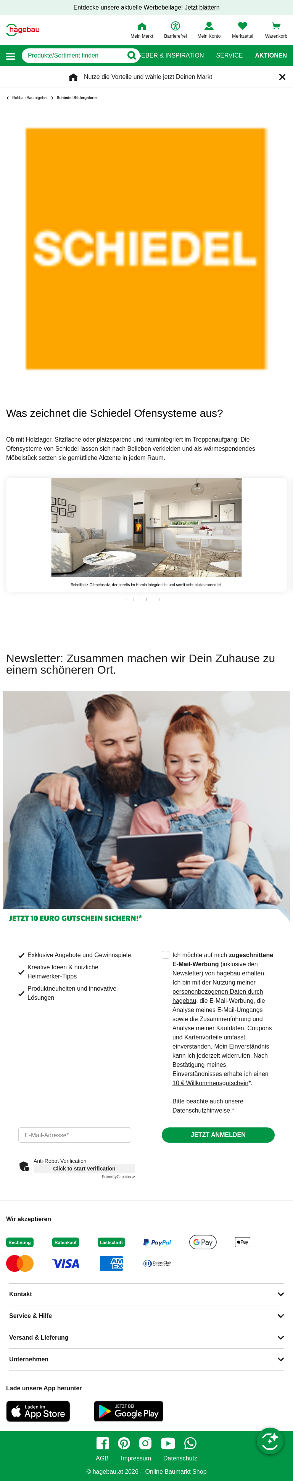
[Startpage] (22, 30)
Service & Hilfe (30, 1316)
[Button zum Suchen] (131, 55)
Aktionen (271, 56)
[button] (10, 56)
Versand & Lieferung (39, 1337)
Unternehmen (28, 1359)
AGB (102, 1458)
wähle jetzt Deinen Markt (178, 77)
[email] (75, 1135)
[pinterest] (124, 1443)
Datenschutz (180, 1458)
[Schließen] (282, 77)
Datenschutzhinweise (201, 1110)
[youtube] (168, 1443)
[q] (72, 55)
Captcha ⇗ (118, 1177)
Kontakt (20, 1294)
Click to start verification (84, 1169)
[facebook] (103, 1443)
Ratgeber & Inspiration (164, 56)
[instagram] (145, 1443)
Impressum (136, 1458)
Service (229, 56)
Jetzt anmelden (218, 1135)
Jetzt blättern (202, 7)
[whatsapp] (190, 1443)
